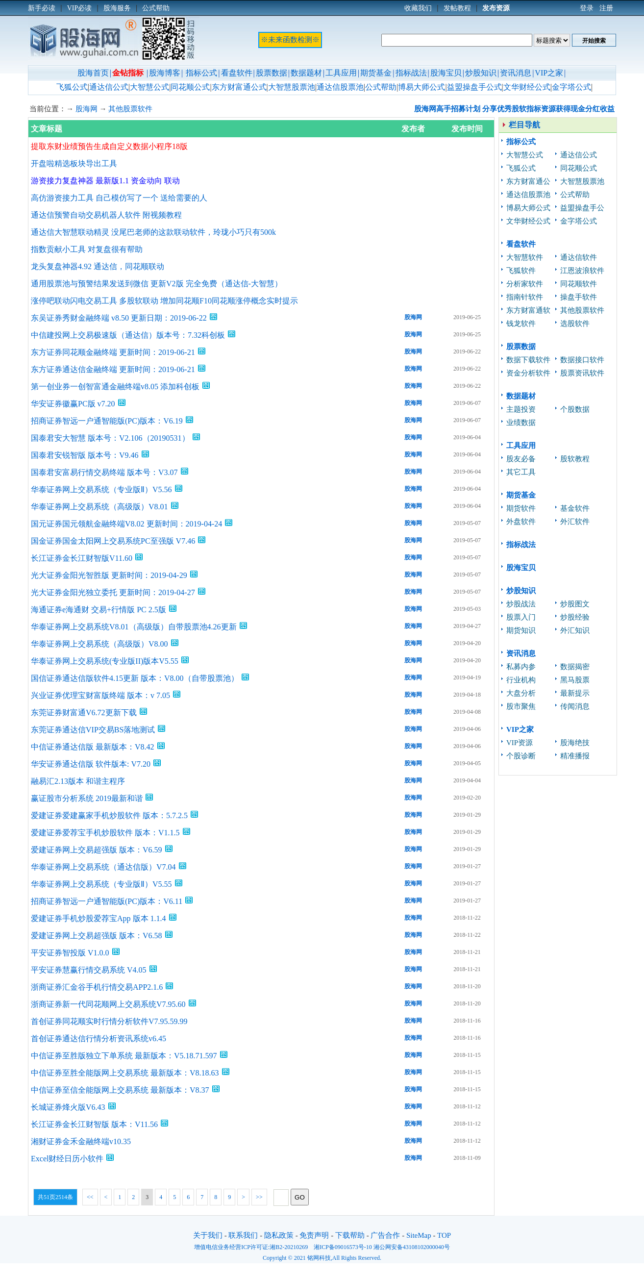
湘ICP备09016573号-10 (343, 1247)
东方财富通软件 (528, 311)
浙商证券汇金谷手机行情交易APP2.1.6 (97, 987)
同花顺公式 (190, 87)
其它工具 (521, 472)
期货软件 (521, 508)
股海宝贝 (446, 73)
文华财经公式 (526, 87)
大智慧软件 (524, 257)
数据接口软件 (582, 360)
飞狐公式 (72, 87)
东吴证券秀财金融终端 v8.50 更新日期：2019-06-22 (119, 318)
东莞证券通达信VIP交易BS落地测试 (93, 730)
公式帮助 (380, 87)
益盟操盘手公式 (474, 87)
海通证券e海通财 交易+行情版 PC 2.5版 (98, 609)
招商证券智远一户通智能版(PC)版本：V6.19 (107, 421)
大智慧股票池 (291, 87)
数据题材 (306, 73)
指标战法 (411, 73)
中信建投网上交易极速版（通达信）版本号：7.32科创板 (128, 335)
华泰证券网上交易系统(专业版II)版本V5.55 (104, 661)
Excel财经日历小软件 (67, 1158)
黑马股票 (575, 680)
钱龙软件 (521, 323)
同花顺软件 (578, 284)
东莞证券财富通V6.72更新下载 (84, 712)
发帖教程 (457, 8)
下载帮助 (350, 1235)
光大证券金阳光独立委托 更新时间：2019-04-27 (113, 592)
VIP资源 (519, 743)
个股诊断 (521, 756)
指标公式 (201, 73)
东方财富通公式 (239, 87)
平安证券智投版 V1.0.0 (70, 953)
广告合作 (385, 1235)
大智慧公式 (149, 87)
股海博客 (164, 73)
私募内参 (521, 667)
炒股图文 (575, 604)
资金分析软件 (528, 373)
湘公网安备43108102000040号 (411, 1247)
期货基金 (376, 73)
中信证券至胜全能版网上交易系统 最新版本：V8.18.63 (125, 1073)
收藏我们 (418, 8)
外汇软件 (575, 521)
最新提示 (575, 693)
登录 (587, 8)
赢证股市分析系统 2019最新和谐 (87, 798)
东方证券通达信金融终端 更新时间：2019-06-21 (113, 369)
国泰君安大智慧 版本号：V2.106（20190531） (110, 438)
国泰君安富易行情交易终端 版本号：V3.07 (104, 472)
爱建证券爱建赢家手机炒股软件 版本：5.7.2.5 (109, 815)
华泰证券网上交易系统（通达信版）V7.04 (103, 867)
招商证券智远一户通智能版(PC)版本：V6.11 (106, 901)
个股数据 (575, 409)
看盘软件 (236, 73)
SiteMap (418, 1235)
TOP (444, 1235)
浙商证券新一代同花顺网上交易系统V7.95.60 (108, 1004)
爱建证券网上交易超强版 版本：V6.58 (96, 935)
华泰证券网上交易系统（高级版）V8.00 (99, 644)
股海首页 (93, 73)
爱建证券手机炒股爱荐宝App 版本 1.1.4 (98, 918)
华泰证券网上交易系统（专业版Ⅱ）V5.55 (101, 884)
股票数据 (271, 73)
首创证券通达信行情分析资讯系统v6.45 (98, 1038)
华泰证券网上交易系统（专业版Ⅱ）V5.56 (101, 489)
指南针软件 (524, 297)
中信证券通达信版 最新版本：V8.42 (92, 747)
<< (90, 1197)
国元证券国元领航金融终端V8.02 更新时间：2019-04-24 (126, 524)
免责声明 (314, 1235)
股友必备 (521, 459)
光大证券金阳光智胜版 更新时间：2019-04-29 (109, 575)
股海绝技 (575, 743)
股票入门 (521, 617)
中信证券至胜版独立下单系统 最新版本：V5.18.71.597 (124, 1055)
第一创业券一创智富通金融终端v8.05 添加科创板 (115, 386)
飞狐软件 (521, 271)
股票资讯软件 (582, 373)
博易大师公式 (421, 87)
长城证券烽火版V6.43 (68, 1107)
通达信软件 (578, 257)
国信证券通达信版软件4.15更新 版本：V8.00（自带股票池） (135, 678)
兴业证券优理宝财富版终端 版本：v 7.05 (100, 695)
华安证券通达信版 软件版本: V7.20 (90, 764)
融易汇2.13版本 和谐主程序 (78, 781)
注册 (606, 8)
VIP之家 (549, 73)
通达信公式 (108, 87)
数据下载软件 (528, 360)
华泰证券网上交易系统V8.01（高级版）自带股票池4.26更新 (134, 627)
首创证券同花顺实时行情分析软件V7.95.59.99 (109, 1021)
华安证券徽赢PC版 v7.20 (73, 404)
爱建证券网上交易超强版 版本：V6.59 (96, 850)
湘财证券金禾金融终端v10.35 (81, 1141)
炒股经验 (575, 617)
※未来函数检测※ (290, 40)
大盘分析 (521, 693)
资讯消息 (515, 73)
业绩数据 (521, 422)
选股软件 (575, 323)
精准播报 (575, 756)
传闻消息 (575, 706)
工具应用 (341, 73)
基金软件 (575, 508)
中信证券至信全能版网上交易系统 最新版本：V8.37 (120, 1090)
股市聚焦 (521, 706)
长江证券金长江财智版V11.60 (81, 558)
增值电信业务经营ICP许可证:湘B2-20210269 (251, 1247)
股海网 (86, 109)
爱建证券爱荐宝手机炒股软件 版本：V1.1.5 (105, 832)
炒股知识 (480, 73)
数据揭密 (575, 667)
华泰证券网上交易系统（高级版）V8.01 (99, 506)
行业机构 (521, 680)
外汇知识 (575, 630)
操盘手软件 (578, 297)
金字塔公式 (571, 87)
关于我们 (208, 1235)
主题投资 (521, 409)
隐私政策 (279, 1235)
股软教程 (575, 459)
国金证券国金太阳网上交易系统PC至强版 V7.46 (113, 541)
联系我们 (243, 1235)
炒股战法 (521, 604)
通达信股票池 (340, 87)
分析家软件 (524, 284)
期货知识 (521, 630)
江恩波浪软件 (582, 271)
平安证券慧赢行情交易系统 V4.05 (89, 970)
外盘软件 (521, 521)
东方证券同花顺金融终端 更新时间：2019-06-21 (113, 352)
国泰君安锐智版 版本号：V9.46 (85, 455)
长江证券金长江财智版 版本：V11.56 (94, 1124)
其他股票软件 (130, 109)
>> (259, 1197)
